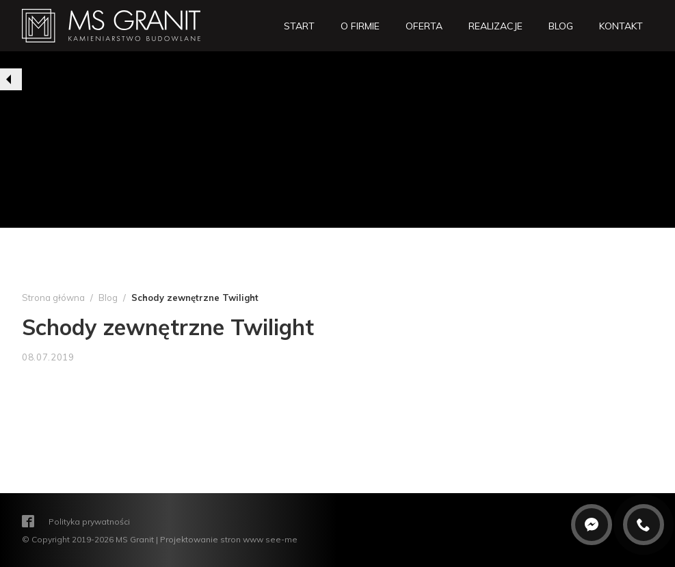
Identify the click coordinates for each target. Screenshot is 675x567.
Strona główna (53, 297)
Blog (108, 297)
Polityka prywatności (89, 521)
